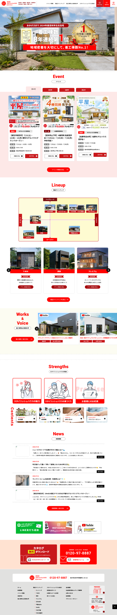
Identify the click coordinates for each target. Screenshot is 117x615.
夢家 (37, 596)
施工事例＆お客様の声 (72, 3)
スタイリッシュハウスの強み (87, 3)
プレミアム (39, 599)
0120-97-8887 (58, 577)
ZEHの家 (38, 601)
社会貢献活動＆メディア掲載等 (74, 590)
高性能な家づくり (51, 590)
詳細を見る (17, 156)
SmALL (38, 607)
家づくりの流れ (51, 596)
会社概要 (68, 587)
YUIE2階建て (39, 613)
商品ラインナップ (59, 3)
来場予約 (20, 596)
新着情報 (20, 590)
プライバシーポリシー (71, 599)
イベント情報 (49, 3)
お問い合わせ (69, 593)
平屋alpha (39, 604)
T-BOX (38, 593)
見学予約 (31, 156)
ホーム (19, 587)
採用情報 (68, 596)
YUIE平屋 (38, 610)
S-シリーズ (39, 590)
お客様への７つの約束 (52, 593)
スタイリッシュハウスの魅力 (54, 587)
